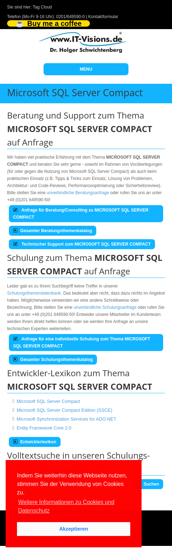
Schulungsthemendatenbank (34, 293)
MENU (86, 69)
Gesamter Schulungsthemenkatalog (53, 359)
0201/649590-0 (70, 16)
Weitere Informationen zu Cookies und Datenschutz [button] (66, 506)
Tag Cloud (42, 7)
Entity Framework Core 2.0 (44, 428)
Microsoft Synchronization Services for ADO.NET (66, 419)
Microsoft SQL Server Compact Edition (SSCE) (64, 410)
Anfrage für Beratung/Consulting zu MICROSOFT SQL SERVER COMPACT (80, 214)
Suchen (147, 484)
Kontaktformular (103, 16)
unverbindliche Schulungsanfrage (105, 307)
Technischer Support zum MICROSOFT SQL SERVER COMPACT (82, 244)
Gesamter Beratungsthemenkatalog (52, 230)
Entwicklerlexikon (34, 441)
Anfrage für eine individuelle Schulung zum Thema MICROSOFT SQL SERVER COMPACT (81, 342)
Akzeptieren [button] (73, 529)
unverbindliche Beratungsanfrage (78, 192)
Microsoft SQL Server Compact (48, 401)
